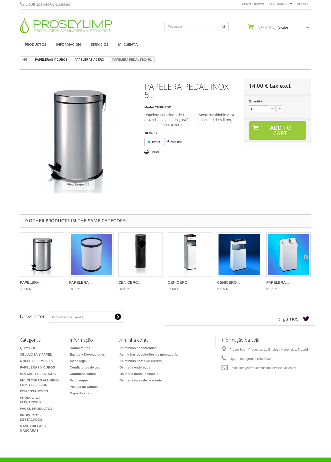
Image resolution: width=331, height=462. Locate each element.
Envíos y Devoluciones (87, 354)
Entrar (303, 4)
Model (149, 107)
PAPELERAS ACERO (89, 59)
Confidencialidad (83, 374)
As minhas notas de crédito (140, 361)
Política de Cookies (84, 387)
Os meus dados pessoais (138, 374)
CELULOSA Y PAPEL (36, 354)
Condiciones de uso (85, 367)
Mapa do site (79, 393)
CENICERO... (129, 282)
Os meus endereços (134, 367)
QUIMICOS (28, 348)
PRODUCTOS (35, 44)
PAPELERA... (31, 282)
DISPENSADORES (34, 391)
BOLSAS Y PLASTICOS (38, 374)
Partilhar (174, 142)
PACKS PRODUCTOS (36, 409)
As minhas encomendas (138, 348)
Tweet (154, 142)
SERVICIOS (99, 44)
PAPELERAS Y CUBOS (51, 59)
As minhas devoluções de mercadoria (148, 354)
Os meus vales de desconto (140, 380)
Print (155, 152)
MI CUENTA (128, 44)
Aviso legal (78, 361)
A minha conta (134, 340)
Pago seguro (79, 380)
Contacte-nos (253, 4)
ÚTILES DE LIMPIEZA (36, 361)
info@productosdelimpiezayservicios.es (267, 368)
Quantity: (256, 101)
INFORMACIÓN (68, 44)
